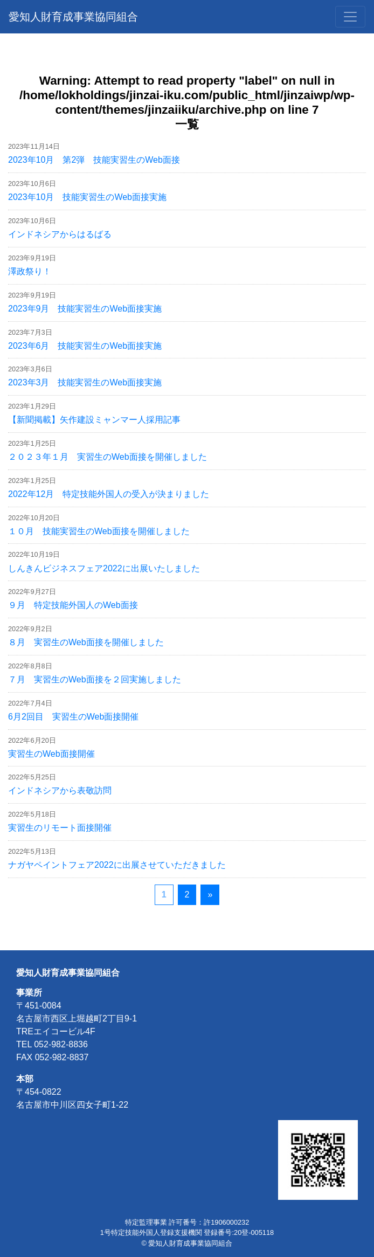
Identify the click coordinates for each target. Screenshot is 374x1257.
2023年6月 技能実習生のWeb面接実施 (85, 345)
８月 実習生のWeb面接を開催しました (86, 642)
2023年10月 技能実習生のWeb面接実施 (87, 197)
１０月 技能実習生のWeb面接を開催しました (99, 531)
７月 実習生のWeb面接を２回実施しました (94, 679)
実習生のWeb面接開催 (51, 753)
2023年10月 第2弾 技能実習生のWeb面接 (94, 159)
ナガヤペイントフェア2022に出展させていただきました (117, 864)
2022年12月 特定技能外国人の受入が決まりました (108, 494)
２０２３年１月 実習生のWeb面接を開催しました (107, 456)
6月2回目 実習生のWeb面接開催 (73, 716)
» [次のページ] (209, 894)
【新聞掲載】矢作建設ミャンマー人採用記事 (94, 419)
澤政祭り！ (29, 271)
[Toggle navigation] (350, 16)
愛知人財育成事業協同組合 (73, 17)
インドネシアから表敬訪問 (60, 790)
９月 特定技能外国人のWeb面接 (73, 605)
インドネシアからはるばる (60, 234)
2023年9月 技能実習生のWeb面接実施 (85, 308)
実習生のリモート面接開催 (60, 827)
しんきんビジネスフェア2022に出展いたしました (104, 568)
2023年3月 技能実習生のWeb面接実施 (85, 382)
